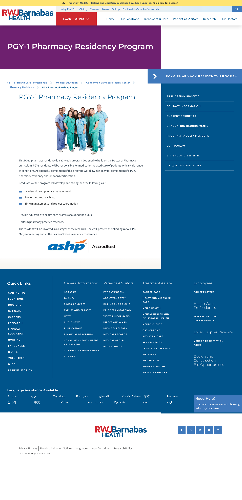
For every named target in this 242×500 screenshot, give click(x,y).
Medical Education (67, 82)
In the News (72, 322)
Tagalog (59, 396)
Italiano (172, 396)
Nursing (14, 339)
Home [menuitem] (110, 19)
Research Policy (122, 448)
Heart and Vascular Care (157, 300)
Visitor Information (117, 316)
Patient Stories (20, 370)
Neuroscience (152, 324)
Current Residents (181, 116)
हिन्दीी (147, 396)
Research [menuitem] (209, 19)
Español (146, 402)
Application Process (183, 96)
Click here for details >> (167, 3)
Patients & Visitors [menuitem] (185, 19)
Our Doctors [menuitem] (228, 19)
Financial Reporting (78, 334)
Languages (16, 346)
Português (95, 402)
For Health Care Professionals (141, 9)
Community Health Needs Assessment (81, 342)
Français (82, 396)
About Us (70, 292)
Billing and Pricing (117, 304)
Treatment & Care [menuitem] (156, 19)
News (105, 9)
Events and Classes (78, 310)
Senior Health (152, 342)
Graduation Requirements (187, 126)
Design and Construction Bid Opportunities (209, 360)
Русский (119, 402)
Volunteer (16, 358)
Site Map (70, 356)
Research (15, 323)
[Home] (28, 15)
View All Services (155, 372)
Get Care (15, 311)
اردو (169, 402)
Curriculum (176, 145)
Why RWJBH (68, 9)
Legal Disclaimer (101, 448)
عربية (33, 396)
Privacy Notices (28, 448)
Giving (83, 9)
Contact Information (184, 106)
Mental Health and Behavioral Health (156, 316)
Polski (65, 402)
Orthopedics (151, 330)
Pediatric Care (153, 336)
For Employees (204, 292)
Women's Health (154, 366)
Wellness (149, 354)
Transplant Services (157, 348)
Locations (16, 298)
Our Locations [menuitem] (129, 19)
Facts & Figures (75, 304)
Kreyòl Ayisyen (132, 396)
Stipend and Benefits (183, 155)
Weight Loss (151, 360)
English (13, 396)
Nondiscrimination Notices (56, 448)
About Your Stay (114, 298)
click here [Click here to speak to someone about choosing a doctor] (212, 408)
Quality (69, 298)
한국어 (12, 402)
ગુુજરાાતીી (104, 396)
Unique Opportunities (184, 165)
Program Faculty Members (188, 135)
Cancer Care (151, 292)
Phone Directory (115, 328)
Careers (94, 9)
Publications (73, 328)
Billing (116, 9)
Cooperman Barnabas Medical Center (108, 82)
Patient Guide (112, 346)
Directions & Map (115, 322)
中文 (37, 402)
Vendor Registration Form (208, 343)
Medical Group (113, 340)
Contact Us (17, 292)
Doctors (14, 304)
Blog (11, 364)
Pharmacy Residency (22, 87)
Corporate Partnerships (81, 350)
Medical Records (115, 334)
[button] (237, 9)
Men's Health (151, 308)
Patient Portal (113, 292)
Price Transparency (117, 310)
